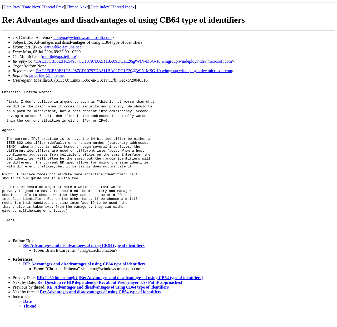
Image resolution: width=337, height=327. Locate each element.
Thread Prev (53, 7)
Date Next (31, 7)
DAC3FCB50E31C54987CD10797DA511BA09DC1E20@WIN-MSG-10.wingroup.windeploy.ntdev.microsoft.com (133, 61)
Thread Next (77, 7)
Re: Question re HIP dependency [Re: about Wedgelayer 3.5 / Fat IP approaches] (109, 296)
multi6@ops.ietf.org (59, 56)
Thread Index (123, 7)
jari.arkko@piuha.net (63, 47)
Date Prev (11, 7)
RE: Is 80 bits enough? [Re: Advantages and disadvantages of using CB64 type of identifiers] (120, 292)
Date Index (100, 7)
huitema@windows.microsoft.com (82, 37)
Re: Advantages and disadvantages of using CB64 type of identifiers (84, 259)
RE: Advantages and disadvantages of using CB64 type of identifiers (84, 278)
